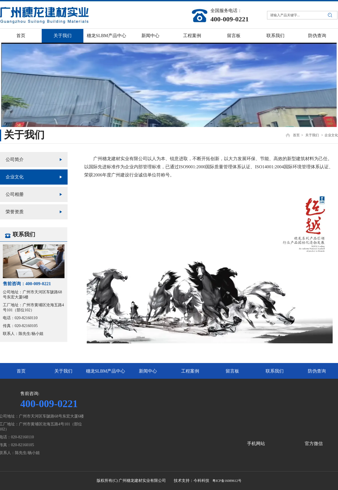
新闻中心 (148, 371)
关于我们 (312, 135)
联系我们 (275, 371)
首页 (296, 135)
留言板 (232, 371)
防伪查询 (317, 371)
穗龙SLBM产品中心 (105, 371)
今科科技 (201, 480)
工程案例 (190, 371)
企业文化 (331, 135)
